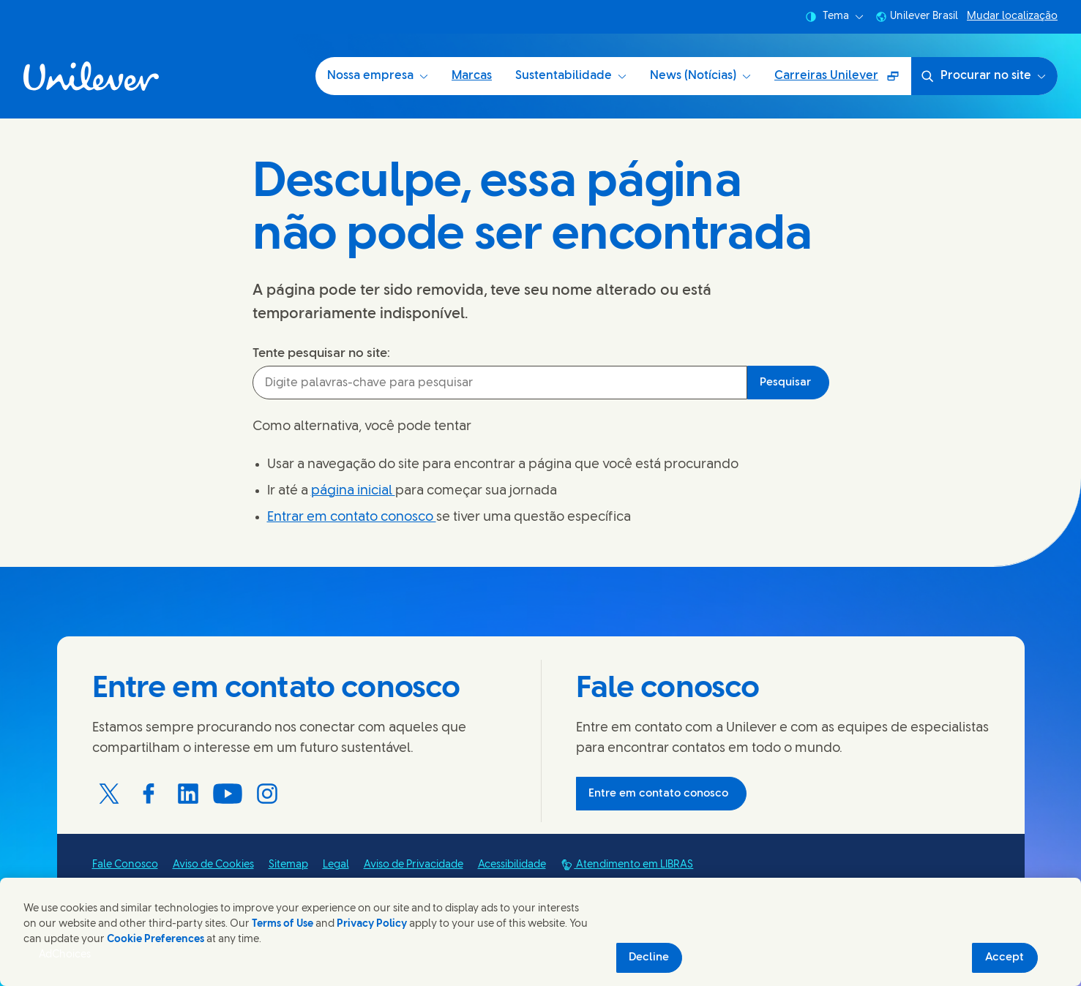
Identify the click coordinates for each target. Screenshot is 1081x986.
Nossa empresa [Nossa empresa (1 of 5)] (377, 75)
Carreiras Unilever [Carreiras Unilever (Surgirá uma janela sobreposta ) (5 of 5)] (841, 80)
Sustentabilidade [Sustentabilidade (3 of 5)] (570, 75)
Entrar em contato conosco (351, 517)
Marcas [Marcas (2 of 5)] (472, 75)
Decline (649, 957)
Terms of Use (282, 924)
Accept (1004, 957)
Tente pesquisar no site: (321, 353)
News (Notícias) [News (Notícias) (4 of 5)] (700, 75)
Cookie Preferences (155, 939)
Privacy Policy (372, 924)
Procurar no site (983, 76)
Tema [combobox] (834, 17)
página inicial (353, 491)
